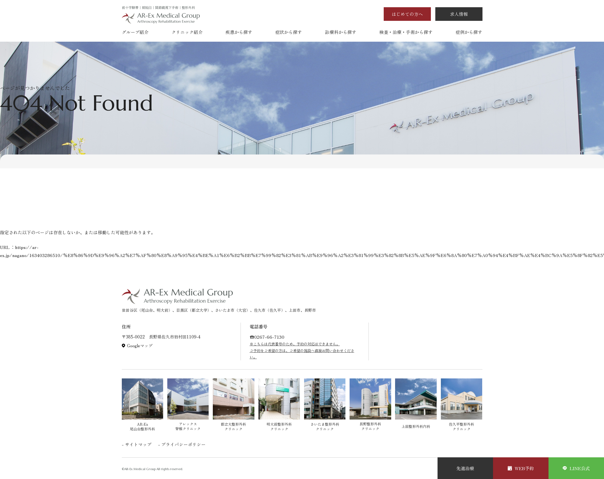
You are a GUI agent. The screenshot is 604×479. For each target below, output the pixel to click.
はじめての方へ (407, 14)
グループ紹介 (135, 32)
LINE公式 (576, 468)
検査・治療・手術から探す (406, 32)
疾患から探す (239, 32)
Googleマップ (140, 345)
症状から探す (288, 32)
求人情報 (459, 14)
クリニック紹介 (187, 32)
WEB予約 (521, 468)
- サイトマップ (136, 444)
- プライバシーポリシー (182, 444)
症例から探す (469, 32)
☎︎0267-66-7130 (267, 336)
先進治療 (465, 468)
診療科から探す (340, 32)
